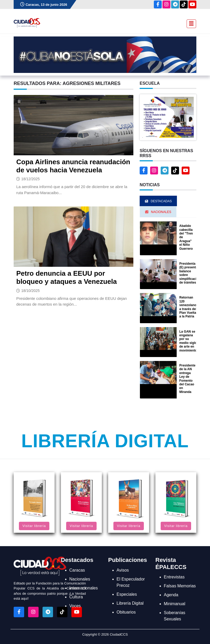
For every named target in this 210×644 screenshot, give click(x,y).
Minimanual (174, 604)
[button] (168, 117)
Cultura (76, 597)
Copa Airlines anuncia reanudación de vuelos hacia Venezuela (73, 166)
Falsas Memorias (180, 586)
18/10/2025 (30, 291)
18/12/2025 (30, 179)
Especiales (127, 594)
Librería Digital (105, 441)
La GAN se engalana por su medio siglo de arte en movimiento (188, 341)
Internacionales (83, 588)
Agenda (171, 595)
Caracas (77, 570)
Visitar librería (34, 526)
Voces (75, 606)
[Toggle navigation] (189, 23)
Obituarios (126, 612)
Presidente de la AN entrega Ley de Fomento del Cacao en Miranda (187, 379)
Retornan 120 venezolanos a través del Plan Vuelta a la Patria (188, 307)
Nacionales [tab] (158, 212)
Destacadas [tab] (158, 201)
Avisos (123, 570)
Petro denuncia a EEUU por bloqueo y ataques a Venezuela (66, 277)
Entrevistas (174, 577)
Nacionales (79, 579)
